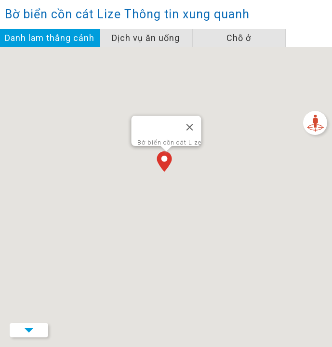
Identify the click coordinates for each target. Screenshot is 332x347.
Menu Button (29, 330)
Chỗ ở (238, 38)
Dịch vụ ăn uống (146, 38)
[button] (166, 162)
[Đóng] (189, 127)
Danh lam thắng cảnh (49, 38)
